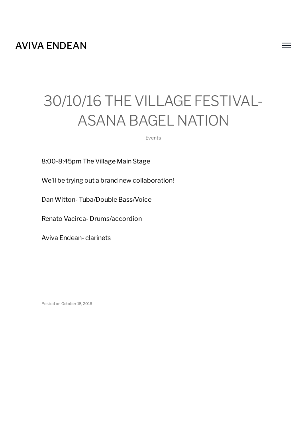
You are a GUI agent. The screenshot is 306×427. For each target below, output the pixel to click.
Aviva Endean (51, 45)
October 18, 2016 (76, 303)
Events (153, 138)
